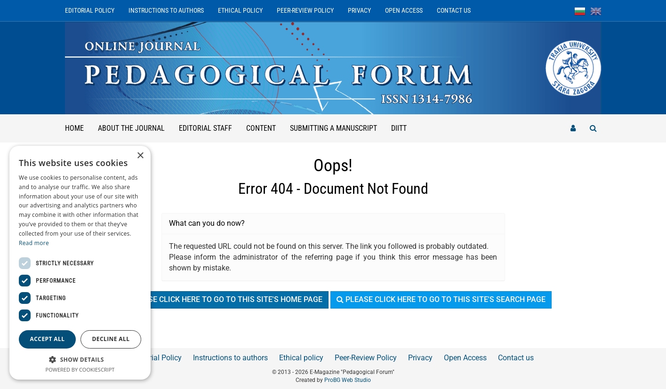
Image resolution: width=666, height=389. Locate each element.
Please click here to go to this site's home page (221, 299)
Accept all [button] (47, 339)
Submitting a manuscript (333, 128)
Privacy (359, 10)
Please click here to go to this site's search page (441, 299)
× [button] (140, 155)
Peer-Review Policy (305, 10)
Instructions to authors (166, 10)
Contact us (454, 10)
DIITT (399, 128)
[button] (80, 359)
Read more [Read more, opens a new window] (34, 243)
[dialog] (80, 263)
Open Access (404, 10)
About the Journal (131, 128)
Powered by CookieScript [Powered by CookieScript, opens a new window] (80, 369)
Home (74, 128)
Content (261, 128)
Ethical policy (240, 10)
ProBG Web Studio (347, 380)
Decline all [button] (111, 339)
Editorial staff (205, 128)
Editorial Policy (89, 10)
